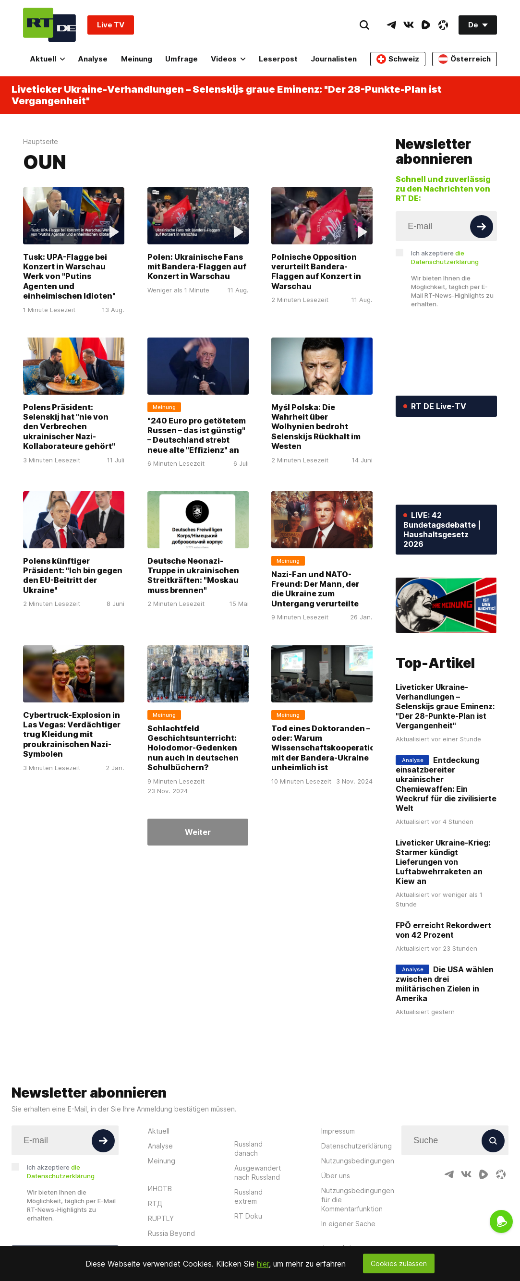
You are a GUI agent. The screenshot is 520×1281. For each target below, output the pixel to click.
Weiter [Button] (198, 832)
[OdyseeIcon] (443, 25)
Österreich (464, 59)
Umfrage (181, 58)
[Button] (481, 226)
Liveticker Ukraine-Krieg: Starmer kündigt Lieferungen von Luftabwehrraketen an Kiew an (443, 862)
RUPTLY (161, 1218)
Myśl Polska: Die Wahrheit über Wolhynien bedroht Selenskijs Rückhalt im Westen (316, 426)
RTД (155, 1203)
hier (263, 1264)
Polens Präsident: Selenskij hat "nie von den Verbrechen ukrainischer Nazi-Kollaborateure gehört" (69, 426)
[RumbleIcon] (426, 25)
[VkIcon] (408, 25)
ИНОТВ (160, 1188)
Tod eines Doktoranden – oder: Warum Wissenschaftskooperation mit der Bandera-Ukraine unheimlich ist (325, 747)
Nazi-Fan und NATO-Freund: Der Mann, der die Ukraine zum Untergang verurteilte (315, 588)
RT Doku (248, 1216)
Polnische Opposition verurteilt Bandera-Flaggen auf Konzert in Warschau (316, 271)
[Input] (446, 226)
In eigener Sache (348, 1224)
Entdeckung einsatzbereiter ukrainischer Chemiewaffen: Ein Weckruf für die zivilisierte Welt (446, 784)
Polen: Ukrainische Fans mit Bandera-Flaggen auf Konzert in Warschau (196, 266)
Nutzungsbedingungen (357, 1161)
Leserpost (278, 58)
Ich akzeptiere (445, 257)
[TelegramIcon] (391, 25)
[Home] (49, 25)
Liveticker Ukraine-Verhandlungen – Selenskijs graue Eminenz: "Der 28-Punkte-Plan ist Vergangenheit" (227, 95)
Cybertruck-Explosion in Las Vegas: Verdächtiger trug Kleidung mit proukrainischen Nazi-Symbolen (72, 734)
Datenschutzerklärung (356, 1146)
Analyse (93, 58)
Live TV (110, 24)
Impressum (338, 1131)
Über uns (335, 1176)
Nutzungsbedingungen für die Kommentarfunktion (357, 1199)
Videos (228, 58)
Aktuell (47, 58)
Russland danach (248, 1148)
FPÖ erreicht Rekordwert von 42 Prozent (443, 930)
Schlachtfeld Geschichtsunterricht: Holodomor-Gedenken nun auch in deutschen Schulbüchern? (193, 747)
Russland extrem (248, 1196)
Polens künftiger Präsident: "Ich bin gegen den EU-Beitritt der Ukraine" (72, 575)
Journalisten (334, 58)
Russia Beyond (171, 1233)
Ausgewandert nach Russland (257, 1172)
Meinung (136, 58)
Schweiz (397, 59)
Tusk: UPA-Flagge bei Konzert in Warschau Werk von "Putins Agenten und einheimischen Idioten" (69, 276)
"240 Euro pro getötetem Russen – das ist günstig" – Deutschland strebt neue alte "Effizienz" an (196, 435)
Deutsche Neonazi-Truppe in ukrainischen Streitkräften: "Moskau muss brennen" (193, 575)
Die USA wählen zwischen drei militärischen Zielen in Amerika (445, 984)
